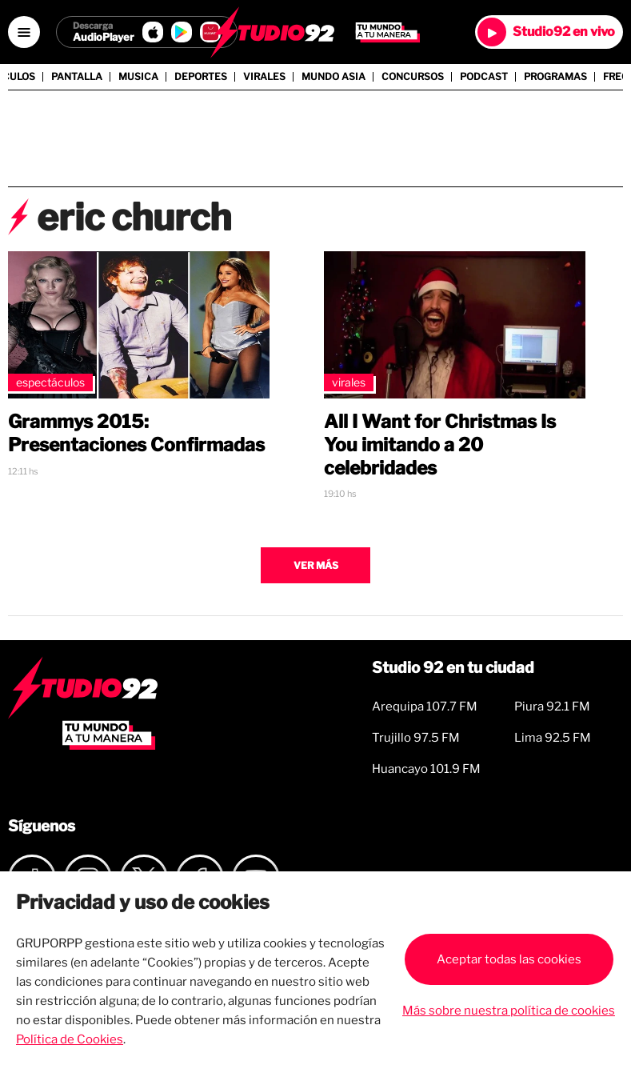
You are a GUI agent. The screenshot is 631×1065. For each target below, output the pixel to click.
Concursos (412, 77)
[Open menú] (24, 32)
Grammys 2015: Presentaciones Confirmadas (136, 433)
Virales (264, 77)
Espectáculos (50, 382)
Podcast (484, 77)
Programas (555, 77)
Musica (138, 77)
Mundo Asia (333, 77)
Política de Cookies (69, 1039)
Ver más (316, 565)
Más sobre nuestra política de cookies (508, 1010)
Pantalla (76, 77)
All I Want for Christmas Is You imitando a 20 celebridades (440, 444)
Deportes (200, 77)
